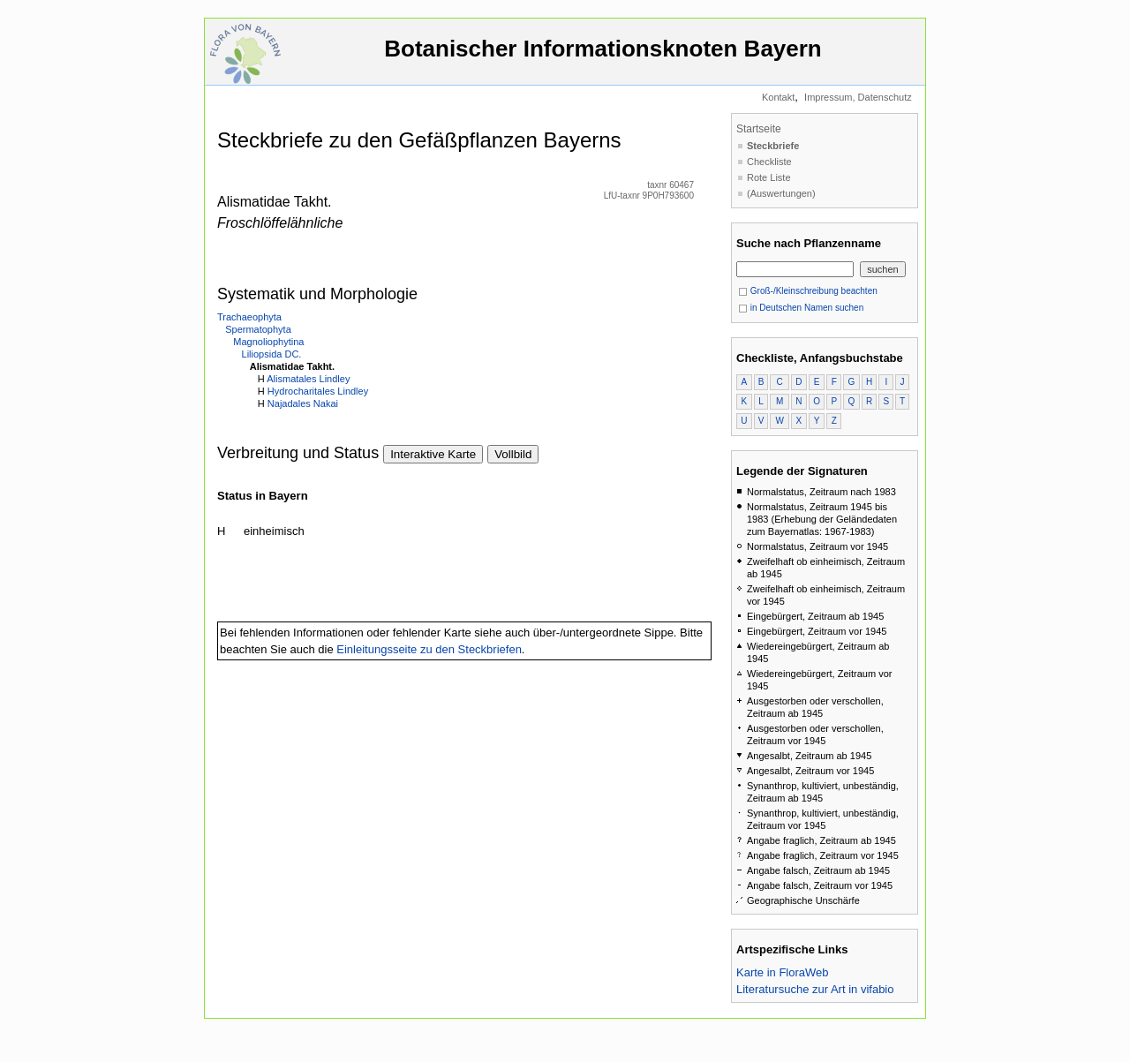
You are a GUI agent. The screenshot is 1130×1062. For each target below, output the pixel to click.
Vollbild (512, 454)
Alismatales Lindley (308, 378)
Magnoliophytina (268, 341)
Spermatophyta (258, 329)
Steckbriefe (773, 145)
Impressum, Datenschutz (858, 97)
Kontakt (778, 97)
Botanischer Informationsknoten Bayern (603, 57)
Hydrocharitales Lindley (317, 391)
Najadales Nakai (302, 403)
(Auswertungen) (781, 193)
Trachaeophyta (249, 317)
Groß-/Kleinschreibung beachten (808, 291)
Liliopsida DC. (272, 354)
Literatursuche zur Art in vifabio (814, 989)
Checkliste (769, 161)
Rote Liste (769, 177)
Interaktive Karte (433, 454)
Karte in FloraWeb (782, 972)
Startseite (758, 129)
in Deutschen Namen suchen (800, 308)
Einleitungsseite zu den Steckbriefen (429, 649)
